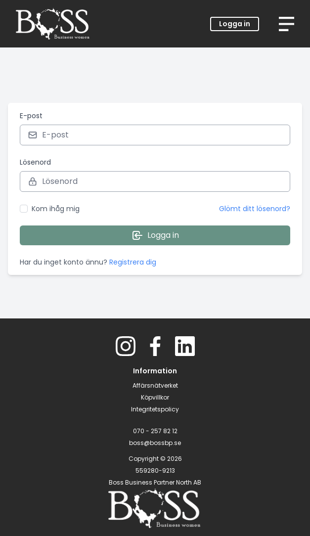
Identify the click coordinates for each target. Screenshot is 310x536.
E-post (31, 116)
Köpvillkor (155, 397)
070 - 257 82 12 (155, 431)
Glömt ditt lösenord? (254, 209)
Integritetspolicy (155, 409)
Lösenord (35, 162)
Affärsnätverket (155, 385)
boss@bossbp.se (155, 443)
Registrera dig (132, 262)
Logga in (234, 24)
